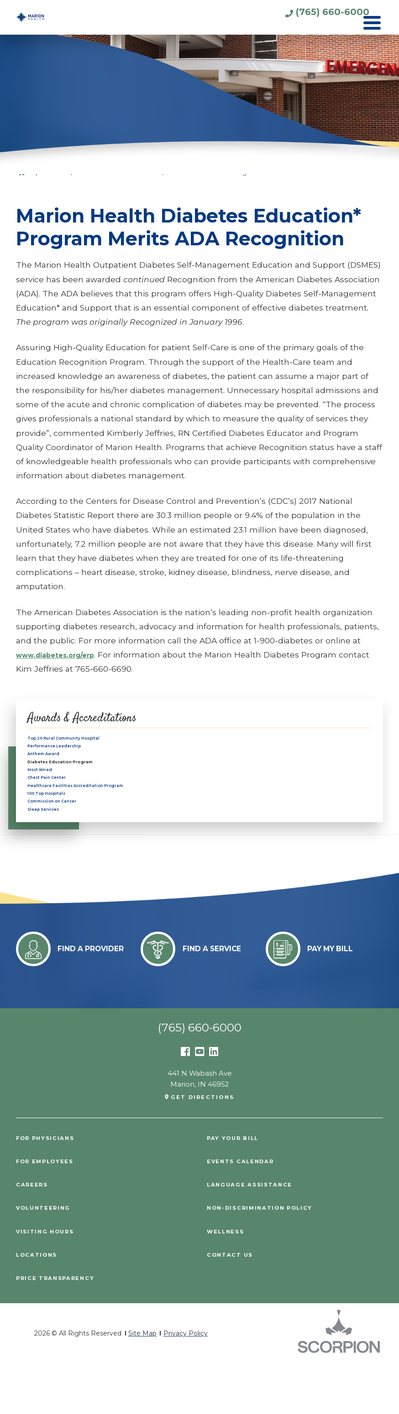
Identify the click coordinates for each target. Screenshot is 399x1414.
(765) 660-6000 (307, 16)
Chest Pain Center (59, 804)
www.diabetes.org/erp (63, 654)
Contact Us (233, 1305)
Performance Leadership (71, 753)
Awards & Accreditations (97, 718)
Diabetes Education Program (81, 778)
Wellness (228, 1282)
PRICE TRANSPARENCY (61, 1328)
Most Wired (47, 791)
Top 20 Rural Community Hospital (86, 740)
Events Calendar (245, 1212)
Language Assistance (255, 1235)
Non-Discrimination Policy (267, 1258)
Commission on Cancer (68, 842)
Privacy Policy (185, 1384)
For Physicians (49, 1188)
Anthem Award (54, 766)
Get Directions (202, 1147)
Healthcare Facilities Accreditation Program (103, 817)
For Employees (50, 1212)
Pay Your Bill (237, 1188)
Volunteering (47, 1258)
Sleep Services (53, 855)
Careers (34, 1235)
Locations (39, 1305)
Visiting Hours (49, 1282)
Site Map (142, 1384)
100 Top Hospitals (58, 829)
